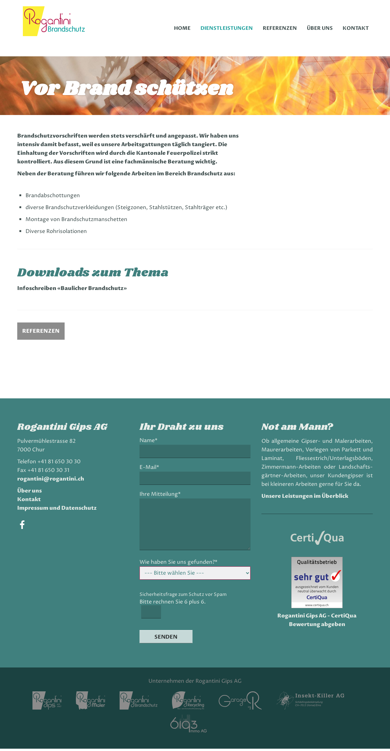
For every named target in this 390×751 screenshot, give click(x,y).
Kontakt (31, 501)
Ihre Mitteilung (160, 496)
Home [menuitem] (182, 28)
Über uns (32, 493)
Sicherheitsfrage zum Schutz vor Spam (183, 597)
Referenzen (43, 333)
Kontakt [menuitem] (356, 28)
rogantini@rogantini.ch (53, 481)
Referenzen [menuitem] (280, 28)
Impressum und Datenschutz (59, 510)
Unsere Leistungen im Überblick (303, 498)
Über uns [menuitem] (320, 28)
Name (150, 442)
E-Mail (151, 469)
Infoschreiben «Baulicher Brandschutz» (85, 290)
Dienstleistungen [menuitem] (226, 28)
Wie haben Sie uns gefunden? (179, 564)
